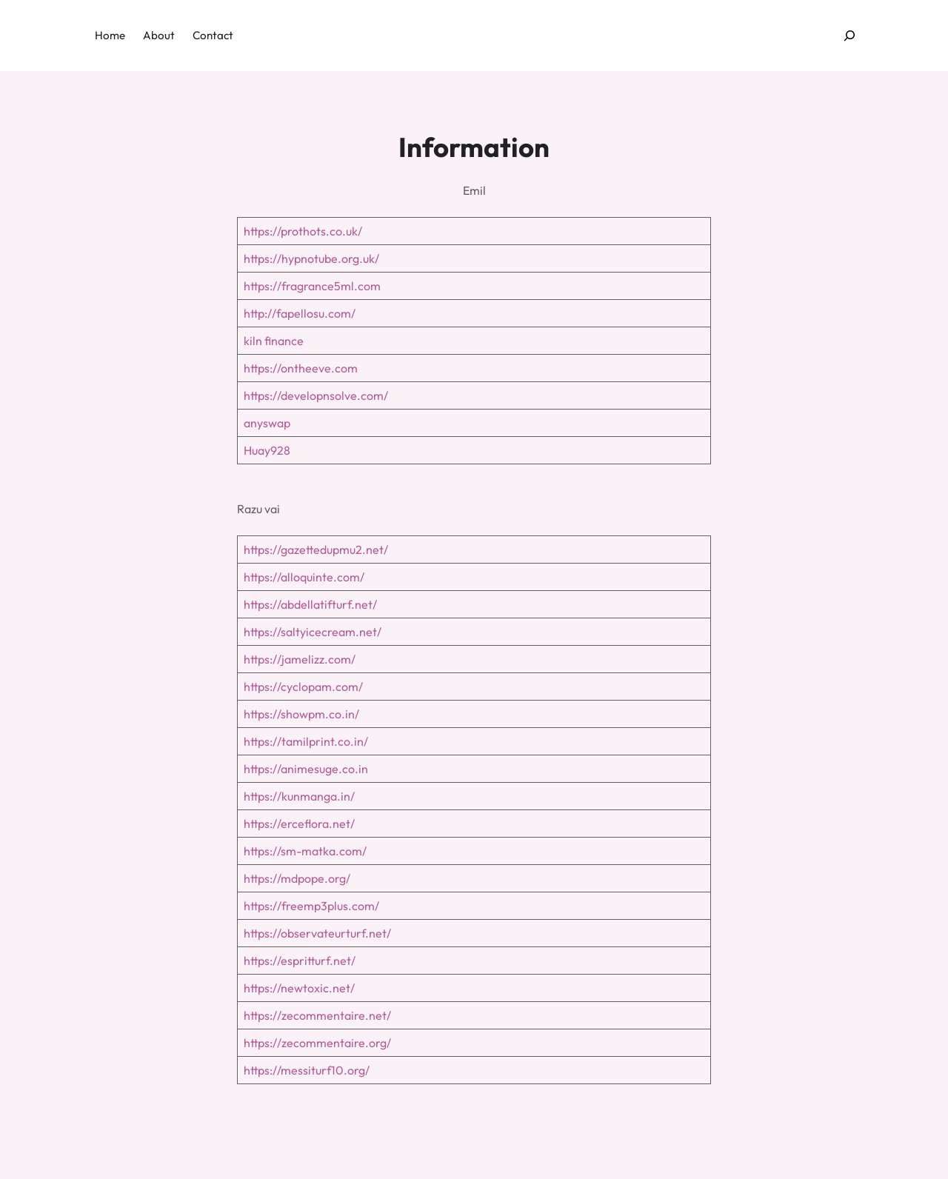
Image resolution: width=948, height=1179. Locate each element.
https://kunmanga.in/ (299, 796)
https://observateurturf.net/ (317, 933)
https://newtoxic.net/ (299, 988)
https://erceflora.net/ (299, 823)
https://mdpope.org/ (297, 878)
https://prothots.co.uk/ (303, 231)
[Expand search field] (850, 36)
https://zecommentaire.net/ (317, 1015)
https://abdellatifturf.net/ (310, 604)
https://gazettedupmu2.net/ (316, 549)
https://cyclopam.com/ (303, 686)
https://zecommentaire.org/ (317, 1042)
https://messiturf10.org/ (307, 1070)
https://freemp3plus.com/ (311, 905)
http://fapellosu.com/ (300, 313)
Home (110, 35)
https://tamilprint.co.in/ (306, 741)
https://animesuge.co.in (306, 768)
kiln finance (274, 340)
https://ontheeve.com (301, 368)
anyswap (267, 422)
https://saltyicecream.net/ (312, 631)
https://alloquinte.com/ (304, 577)
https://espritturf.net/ (300, 960)
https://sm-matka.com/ (305, 851)
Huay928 (267, 450)
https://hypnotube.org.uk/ (311, 258)
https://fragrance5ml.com (312, 285)
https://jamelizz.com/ (300, 659)
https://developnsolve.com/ (316, 395)
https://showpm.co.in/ (301, 714)
